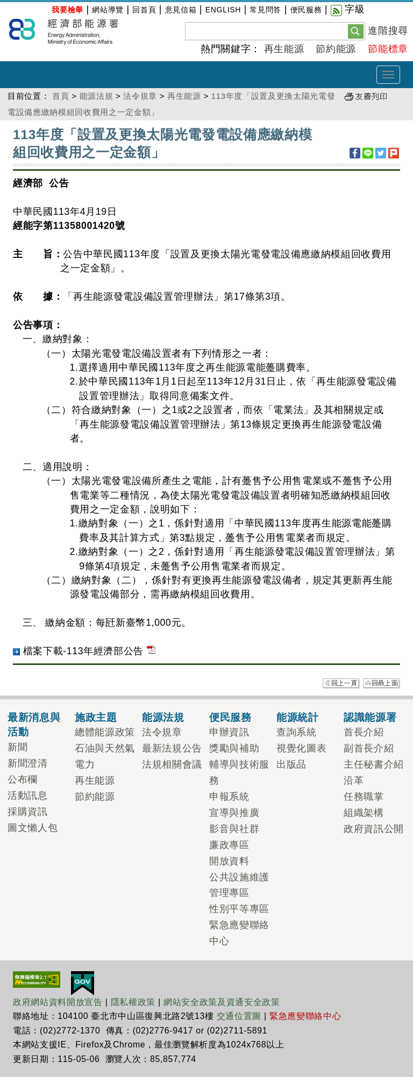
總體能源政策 (105, 732)
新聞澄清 (28, 763)
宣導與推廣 (234, 812)
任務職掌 (364, 796)
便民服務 (306, 9)
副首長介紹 (369, 748)
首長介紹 (364, 732)
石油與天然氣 (105, 748)
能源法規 (96, 95)
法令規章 (140, 95)
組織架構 (364, 812)
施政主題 (96, 717)
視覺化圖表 (301, 748)
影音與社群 (234, 828)
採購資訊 (28, 811)
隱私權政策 (133, 1002)
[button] (356, 30)
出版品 (291, 764)
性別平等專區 (239, 908)
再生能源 (284, 49)
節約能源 (336, 49)
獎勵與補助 (234, 748)
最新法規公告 (172, 748)
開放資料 (229, 861)
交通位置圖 (239, 1016)
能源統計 (297, 717)
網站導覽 (108, 9)
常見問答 (265, 9)
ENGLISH (223, 9)
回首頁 (144, 9)
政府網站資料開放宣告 (58, 1002)
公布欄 (23, 779)
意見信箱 (181, 9)
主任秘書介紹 (374, 764)
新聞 (17, 747)
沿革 (354, 780)
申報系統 (229, 796)
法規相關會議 (172, 764)
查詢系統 (296, 732)
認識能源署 (370, 717)
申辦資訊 (229, 732)
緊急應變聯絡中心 (305, 1016)
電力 (85, 764)
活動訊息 (28, 795)
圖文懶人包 (33, 827)
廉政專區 (229, 845)
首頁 (60, 95)
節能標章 (388, 49)
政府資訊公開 (374, 828)
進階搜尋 (388, 30)
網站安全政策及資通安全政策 (221, 1002)
